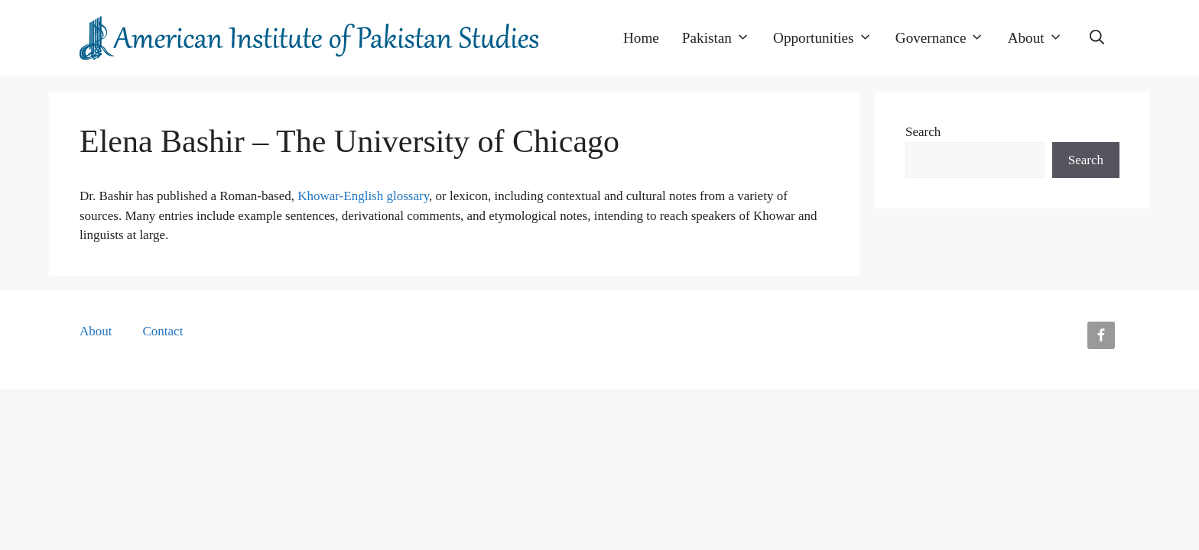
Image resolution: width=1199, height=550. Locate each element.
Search (923, 132)
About (1041, 38)
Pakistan (722, 38)
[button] (1096, 38)
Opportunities (828, 38)
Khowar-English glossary (363, 196)
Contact (163, 331)
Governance (945, 38)
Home (641, 38)
